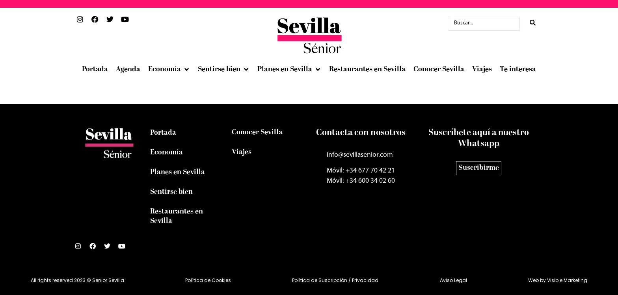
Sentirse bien (171, 192)
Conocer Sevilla (257, 132)
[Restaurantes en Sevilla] (367, 69)
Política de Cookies (208, 280)
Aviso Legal (453, 280)
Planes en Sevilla (177, 172)
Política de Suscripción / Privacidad (335, 280)
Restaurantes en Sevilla (176, 216)
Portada (163, 133)
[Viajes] (482, 69)
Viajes (241, 152)
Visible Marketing (567, 280)
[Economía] (169, 69)
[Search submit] (533, 23)
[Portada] (95, 69)
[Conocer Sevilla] (439, 69)
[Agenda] (128, 69)
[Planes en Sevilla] (289, 69)
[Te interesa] (518, 69)
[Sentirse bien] (223, 69)
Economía (166, 152)
